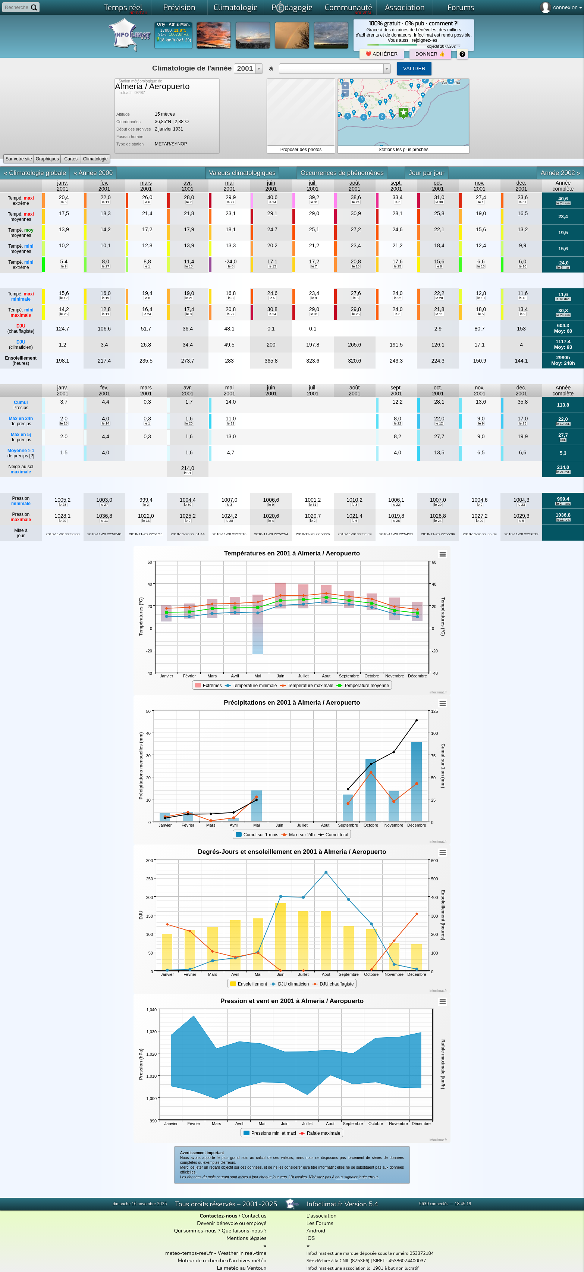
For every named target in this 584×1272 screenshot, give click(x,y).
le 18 (355, 266)
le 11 (105, 202)
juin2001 (271, 186)
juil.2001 (312, 186)
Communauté (349, 9)
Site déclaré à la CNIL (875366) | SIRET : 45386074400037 (366, 1261)
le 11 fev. (563, 519)
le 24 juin (563, 203)
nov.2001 (480, 186)
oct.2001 (438, 186)
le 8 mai (563, 267)
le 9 (64, 266)
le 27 (231, 202)
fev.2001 (104, 186)
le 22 (397, 298)
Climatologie (236, 8)
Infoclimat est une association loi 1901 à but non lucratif (363, 1268)
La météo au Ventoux (242, 1268)
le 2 (146, 505)
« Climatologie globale (35, 172)
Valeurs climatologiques (242, 172)
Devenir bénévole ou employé (231, 1223)
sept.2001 (396, 186)
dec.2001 (521, 186)
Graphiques (47, 159)
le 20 (439, 298)
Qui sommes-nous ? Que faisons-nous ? (220, 1230)
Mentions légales (246, 1238)
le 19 (105, 298)
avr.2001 (188, 186)
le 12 (64, 298)
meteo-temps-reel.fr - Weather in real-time (215, 1253)
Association (405, 8)
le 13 (189, 266)
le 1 (481, 202)
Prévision (179, 8)
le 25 (397, 266)
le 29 (479, 521)
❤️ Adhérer (381, 54)
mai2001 (229, 186)
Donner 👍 (430, 54)
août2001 (354, 186)
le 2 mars (563, 503)
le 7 (189, 202)
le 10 (481, 298)
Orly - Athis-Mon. (173, 24)
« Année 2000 (93, 172)
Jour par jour (426, 172)
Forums (461, 8)
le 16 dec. (563, 299)
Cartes (71, 159)
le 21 (189, 298)
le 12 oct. (563, 424)
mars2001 (146, 186)
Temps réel (126, 9)
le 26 (396, 521)
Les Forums (320, 1223)
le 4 (271, 521)
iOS (311, 1238)
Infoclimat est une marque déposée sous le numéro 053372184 (370, 1253)
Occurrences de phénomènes (342, 172)
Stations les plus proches (403, 149)
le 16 (481, 266)
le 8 (230, 266)
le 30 (439, 202)
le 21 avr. (563, 472)
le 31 (314, 202)
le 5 (64, 202)
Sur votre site (19, 159)
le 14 (105, 423)
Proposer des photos (301, 149)
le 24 (272, 202)
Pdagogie (292, 7)
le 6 (147, 202)
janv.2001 (62, 186)
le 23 (523, 423)
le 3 (398, 202)
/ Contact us (233, 1215)
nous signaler (346, 1177)
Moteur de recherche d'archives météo (222, 1260)
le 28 (62, 505)
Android (316, 1230)
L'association (322, 1215)
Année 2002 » (560, 172)
